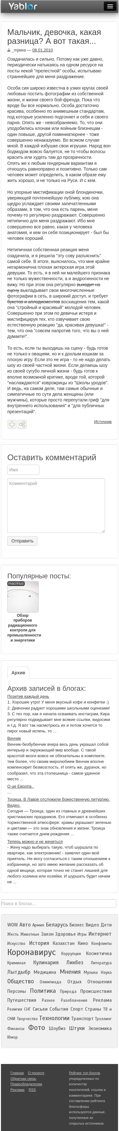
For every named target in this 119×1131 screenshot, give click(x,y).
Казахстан (64, 943)
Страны (93, 1009)
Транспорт (82, 1018)
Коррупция (71, 953)
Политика (43, 990)
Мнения (70, 971)
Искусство (16, 943)
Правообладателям (26, 1084)
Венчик (14, 738)
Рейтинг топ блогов (84, 1073)
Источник (103, 421)
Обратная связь (23, 1079)
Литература (101, 963)
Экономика (100, 1028)
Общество (20, 981)
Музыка (91, 972)
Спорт (76, 1009)
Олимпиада (50, 982)
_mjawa (16, 50)
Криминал (16, 963)
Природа (68, 991)
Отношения (99, 982)
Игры (82, 934)
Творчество (27, 1018)
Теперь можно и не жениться (35, 841)
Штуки (77, 1028)
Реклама (102, 1000)
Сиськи (40, 1009)
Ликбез (74, 962)
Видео (92, 925)
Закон (47, 934)
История (39, 943)
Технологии (54, 1018)
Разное (48, 1000)
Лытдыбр (18, 972)
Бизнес (76, 925)
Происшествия (96, 991)
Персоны (16, 991)
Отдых (74, 982)
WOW (12, 925)
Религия (14, 1009)
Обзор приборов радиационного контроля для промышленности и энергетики (22, 612)
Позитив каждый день (28, 696)
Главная (17, 1073)
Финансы (15, 1028)
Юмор (12, 1037)
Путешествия (21, 1000)
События (59, 1009)
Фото (36, 1027)
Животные (29, 934)
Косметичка (99, 953)
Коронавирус (31, 952)
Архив (18, 672)
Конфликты (101, 943)
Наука (106, 972)
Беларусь (57, 924)
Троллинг (103, 1018)
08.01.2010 (42, 50)
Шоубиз (57, 1028)
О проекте (36, 1073)
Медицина (45, 972)
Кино (83, 943)
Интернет (100, 934)
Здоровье (65, 934)
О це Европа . (20, 786)
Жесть (13, 934)
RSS (32, 1090)
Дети (106, 925)
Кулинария (46, 962)
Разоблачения (74, 1000)
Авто (25, 924)
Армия (38, 925)
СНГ (27, 1009)
